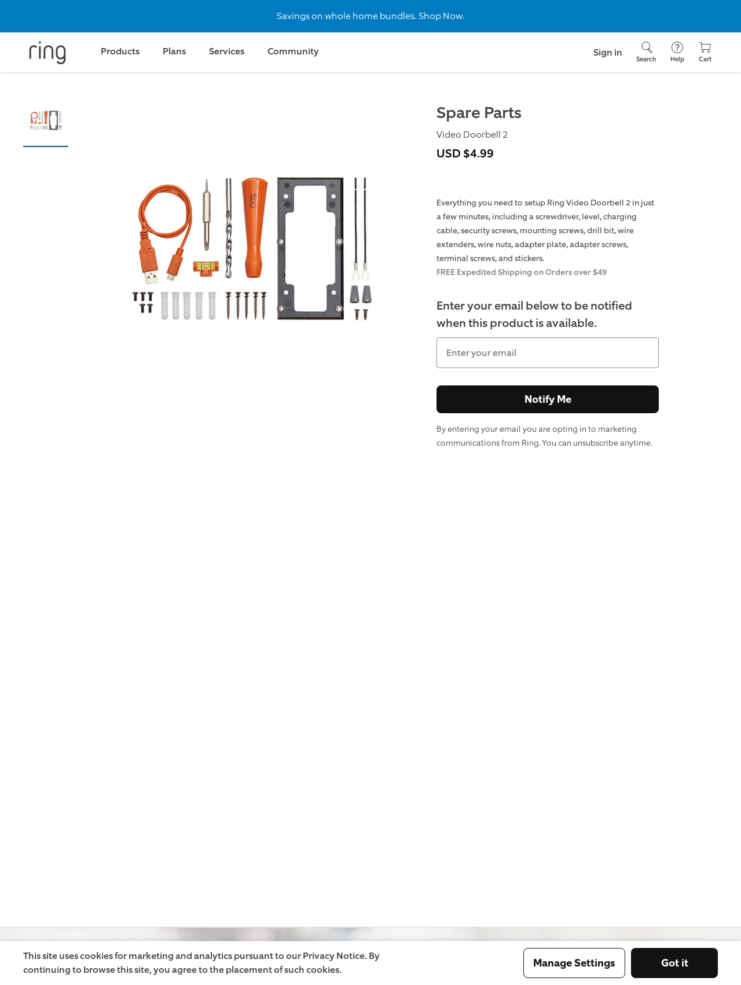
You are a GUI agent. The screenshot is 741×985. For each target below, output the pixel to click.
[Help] (677, 52)
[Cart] (705, 52)
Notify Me (547, 399)
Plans (174, 51)
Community (293, 51)
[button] (45, 123)
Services (226, 51)
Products (120, 51)
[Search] (646, 52)
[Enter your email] (547, 352)
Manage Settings (574, 963)
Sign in (607, 52)
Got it (674, 963)
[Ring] (47, 52)
